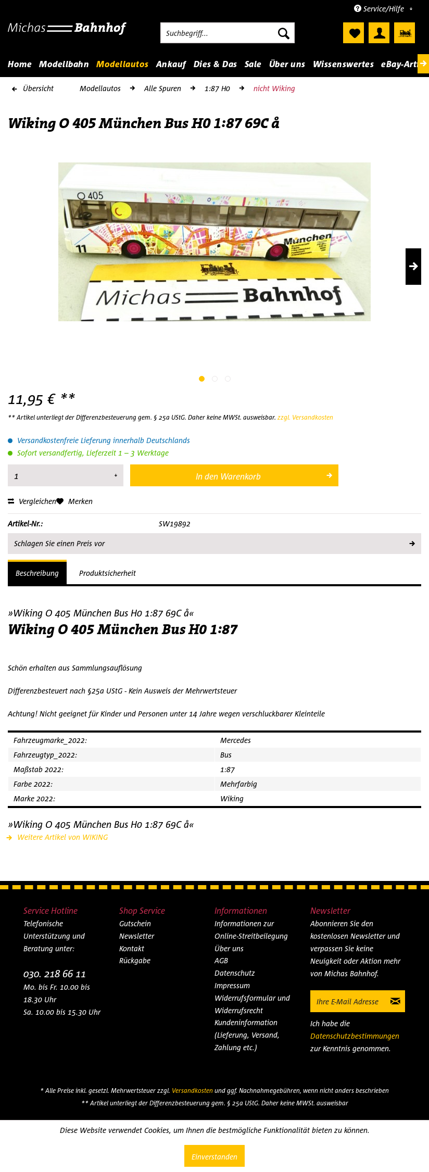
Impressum (232, 985)
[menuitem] (227, 32)
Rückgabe (134, 960)
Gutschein (135, 923)
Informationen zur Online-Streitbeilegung (251, 929)
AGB (221, 960)
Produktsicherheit (107, 573)
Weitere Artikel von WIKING (58, 837)
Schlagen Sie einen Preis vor (214, 541)
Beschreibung (37, 573)
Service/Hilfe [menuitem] (380, 8)
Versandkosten (192, 1090)
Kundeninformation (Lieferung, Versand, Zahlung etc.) (247, 1035)
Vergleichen (32, 501)
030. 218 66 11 (54, 973)
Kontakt (131, 948)
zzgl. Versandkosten (305, 417)
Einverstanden (214, 1156)
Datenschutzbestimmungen (354, 1035)
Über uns (229, 948)
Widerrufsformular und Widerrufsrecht (252, 1004)
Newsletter (136, 935)
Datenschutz (235, 972)
